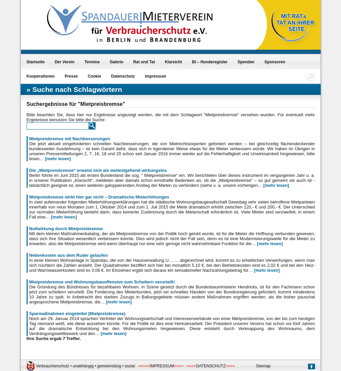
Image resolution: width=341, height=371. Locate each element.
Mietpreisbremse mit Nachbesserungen (69, 138)
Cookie (94, 76)
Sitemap (263, 366)
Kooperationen (41, 76)
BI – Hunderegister (210, 62)
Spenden (245, 62)
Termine (92, 62)
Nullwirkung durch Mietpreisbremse (66, 228)
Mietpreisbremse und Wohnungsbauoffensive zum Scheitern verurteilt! (102, 281)
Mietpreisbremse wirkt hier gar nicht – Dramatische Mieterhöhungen (99, 196)
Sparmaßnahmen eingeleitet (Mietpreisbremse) (77, 313)
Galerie (116, 62)
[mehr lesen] (58, 158)
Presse (71, 76)
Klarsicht (173, 62)
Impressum (155, 76)
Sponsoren (274, 62)
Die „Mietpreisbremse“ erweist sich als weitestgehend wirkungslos (98, 170)
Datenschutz (123, 76)
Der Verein (64, 62)
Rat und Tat (144, 62)
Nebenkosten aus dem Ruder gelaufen (68, 255)
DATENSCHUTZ (210, 366)
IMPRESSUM (162, 366)
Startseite (36, 62)
